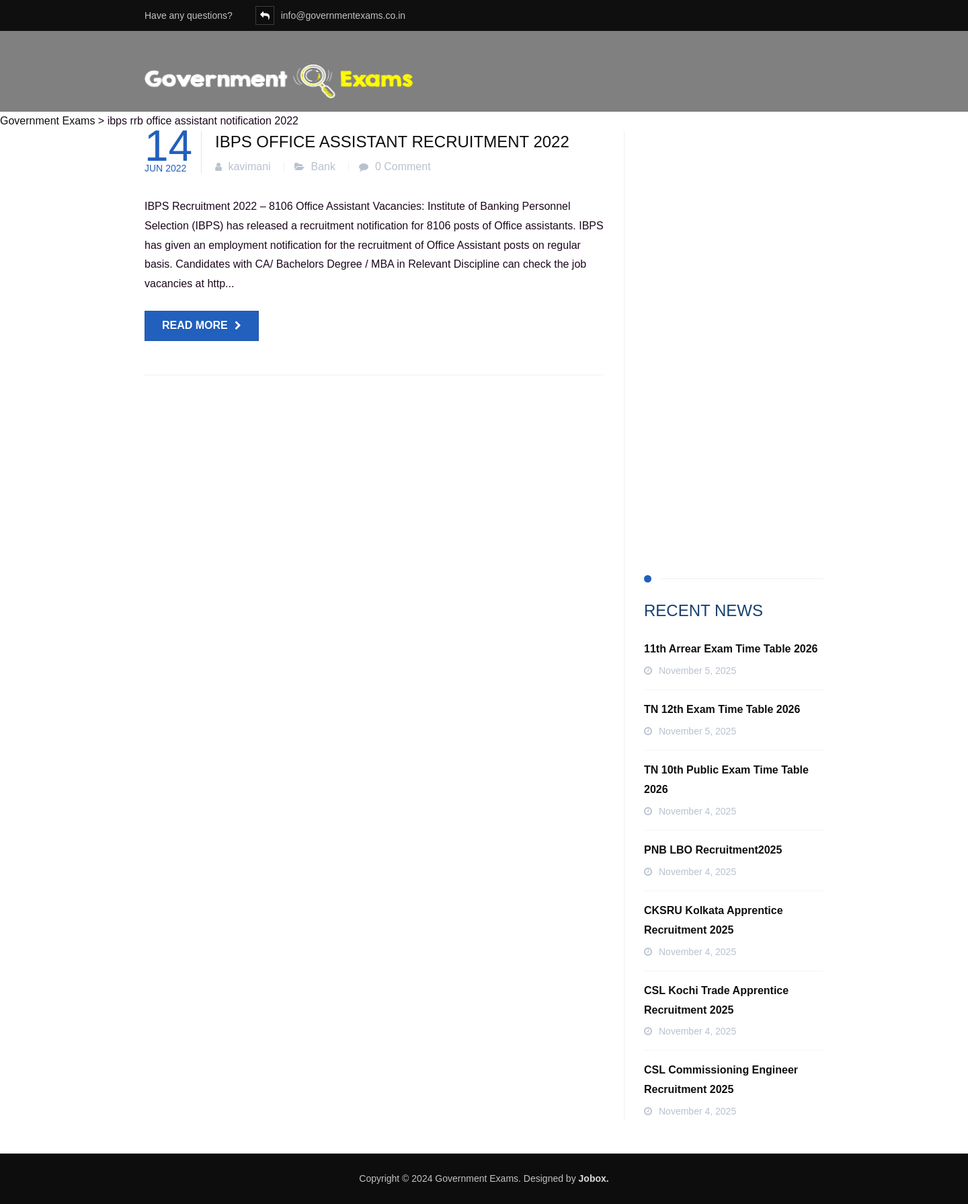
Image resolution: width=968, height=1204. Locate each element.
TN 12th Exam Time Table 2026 (722, 709)
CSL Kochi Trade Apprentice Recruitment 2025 (716, 1000)
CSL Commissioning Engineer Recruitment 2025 (721, 1079)
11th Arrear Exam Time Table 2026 (731, 648)
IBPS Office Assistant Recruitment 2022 (392, 142)
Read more (195, 325)
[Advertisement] (733, 333)
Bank (323, 166)
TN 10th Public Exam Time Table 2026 (726, 779)
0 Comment (403, 166)
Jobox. (594, 1178)
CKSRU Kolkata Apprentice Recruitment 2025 (713, 920)
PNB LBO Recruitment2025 (713, 850)
